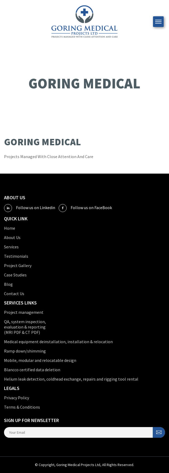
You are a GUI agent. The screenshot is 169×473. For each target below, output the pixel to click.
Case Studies (15, 274)
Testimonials (16, 256)
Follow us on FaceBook (85, 208)
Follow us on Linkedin (29, 208)
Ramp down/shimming (25, 351)
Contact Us (14, 293)
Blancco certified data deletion (32, 369)
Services (11, 246)
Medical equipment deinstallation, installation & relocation (58, 341)
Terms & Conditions (22, 407)
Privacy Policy (16, 397)
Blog (8, 284)
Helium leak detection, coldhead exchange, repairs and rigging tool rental (71, 379)
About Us (12, 237)
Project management (23, 312)
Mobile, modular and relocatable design (40, 360)
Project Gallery (17, 265)
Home (9, 228)
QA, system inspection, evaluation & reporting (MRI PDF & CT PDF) (25, 327)
